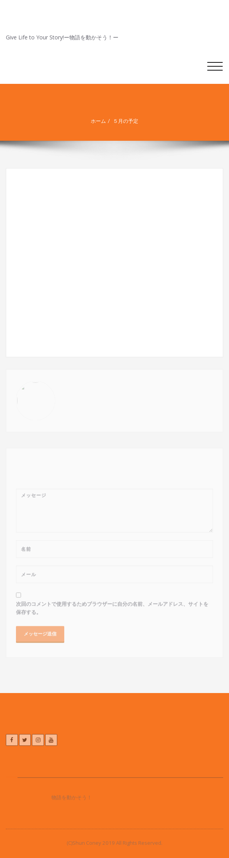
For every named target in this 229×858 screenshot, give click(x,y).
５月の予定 (128, 121)
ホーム (101, 121)
